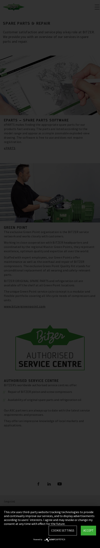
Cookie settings (62, 530)
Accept (88, 530)
